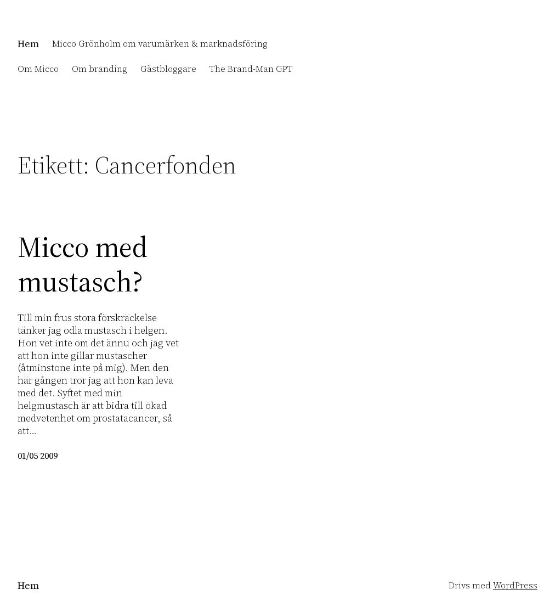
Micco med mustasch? (83, 264)
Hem (28, 43)
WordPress (515, 585)
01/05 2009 (38, 456)
